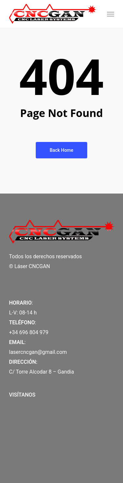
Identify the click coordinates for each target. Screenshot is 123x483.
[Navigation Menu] (110, 14)
